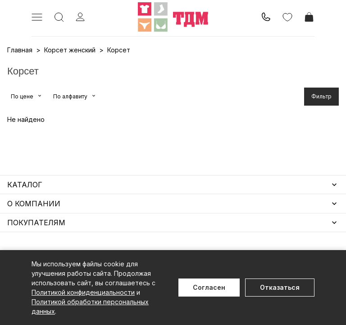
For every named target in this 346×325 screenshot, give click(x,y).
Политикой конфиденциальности (83, 292)
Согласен (209, 287)
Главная (19, 50)
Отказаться (280, 287)
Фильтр (321, 96)
